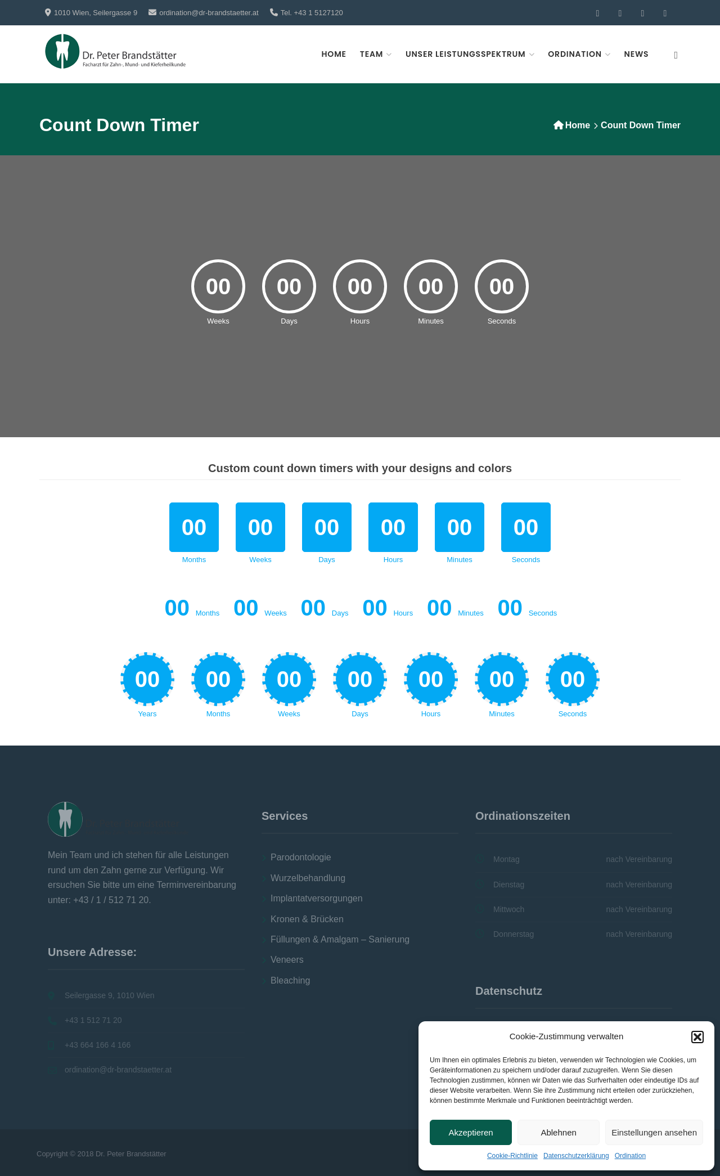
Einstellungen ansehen (654, 1132)
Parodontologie (301, 857)
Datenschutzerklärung (576, 1156)
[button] (697, 1037)
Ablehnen (558, 1132)
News (636, 54)
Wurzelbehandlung (308, 878)
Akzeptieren (470, 1132)
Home (334, 54)
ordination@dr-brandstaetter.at (209, 12)
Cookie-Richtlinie (512, 1156)
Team (371, 54)
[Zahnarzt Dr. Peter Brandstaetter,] (115, 51)
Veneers (287, 959)
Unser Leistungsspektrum (466, 54)
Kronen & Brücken (307, 919)
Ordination (630, 1156)
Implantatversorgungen (317, 898)
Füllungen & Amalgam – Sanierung (340, 939)
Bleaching (290, 980)
